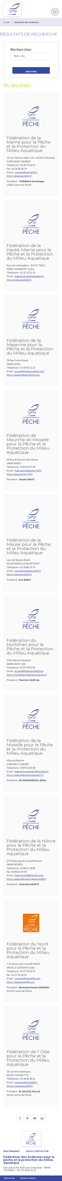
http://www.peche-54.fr (20, 474)
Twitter (27, 1118)
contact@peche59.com (27, 978)
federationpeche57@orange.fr (32, 771)
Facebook (20, 1118)
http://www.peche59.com (21, 982)
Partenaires (11, 1151)
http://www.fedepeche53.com (23, 374)
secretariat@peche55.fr (28, 570)
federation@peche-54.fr (28, 470)
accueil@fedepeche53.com (29, 371)
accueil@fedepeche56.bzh (29, 671)
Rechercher (21, 49)
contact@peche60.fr (26, 1082)
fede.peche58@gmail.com (29, 875)
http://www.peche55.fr (19, 574)
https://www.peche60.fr (20, 1086)
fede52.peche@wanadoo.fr (29, 276)
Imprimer (42, 1118)
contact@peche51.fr (26, 172)
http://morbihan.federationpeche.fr (27, 674)
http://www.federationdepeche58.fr (26, 879)
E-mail (34, 1118)
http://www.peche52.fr (19, 279)
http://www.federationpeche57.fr (25, 775)
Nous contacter (37, 1151)
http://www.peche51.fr (19, 175)
